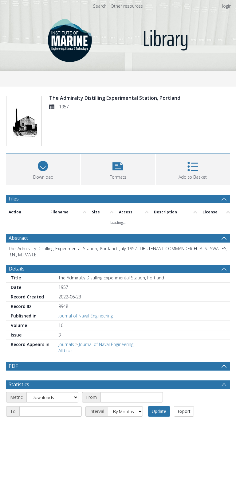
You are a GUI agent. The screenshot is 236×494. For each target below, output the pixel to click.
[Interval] (125, 411)
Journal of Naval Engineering (85, 316)
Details (17, 268)
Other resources (127, 6)
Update (159, 411)
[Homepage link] (118, 39)
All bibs (65, 350)
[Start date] (131, 397)
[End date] (50, 411)
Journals (66, 344)
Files (14, 198)
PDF (13, 366)
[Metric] (52, 397)
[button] (118, 168)
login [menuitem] (226, 6)
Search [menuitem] (100, 6)
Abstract (18, 238)
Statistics (19, 384)
